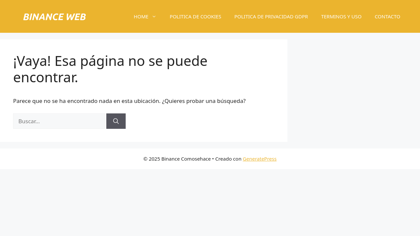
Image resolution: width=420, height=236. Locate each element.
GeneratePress (260, 158)
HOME (148, 16)
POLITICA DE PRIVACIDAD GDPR (271, 16)
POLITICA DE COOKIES (195, 16)
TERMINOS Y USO (341, 16)
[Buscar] (116, 121)
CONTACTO (387, 16)
